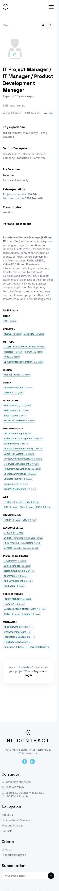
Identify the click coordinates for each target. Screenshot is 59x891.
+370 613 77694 (13, 787)
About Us (7, 815)
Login (28, 675)
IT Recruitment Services (16, 820)
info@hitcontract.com (17, 782)
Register (39, 671)
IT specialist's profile (14, 855)
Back (6, 25)
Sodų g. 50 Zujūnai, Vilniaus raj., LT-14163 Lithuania (23, 794)
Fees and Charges (12, 825)
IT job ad (7, 849)
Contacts (7, 831)
